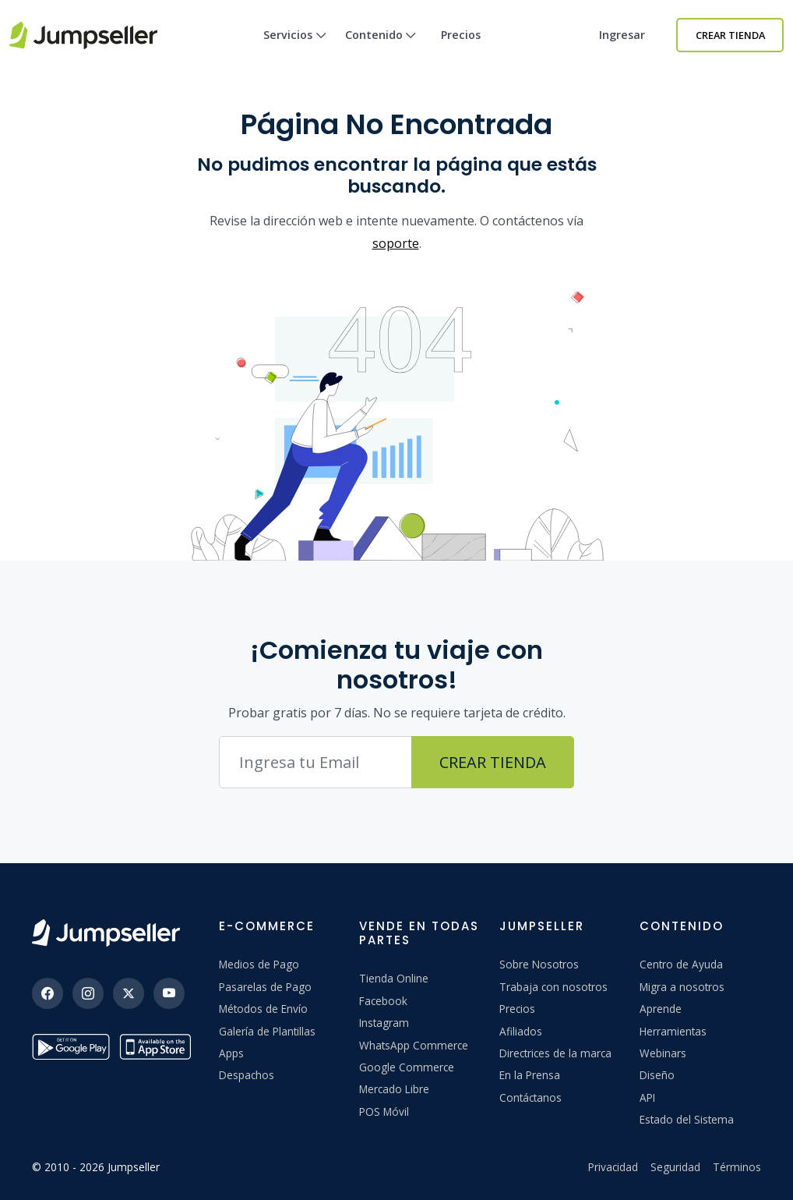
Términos (737, 1166)
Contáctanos (530, 1097)
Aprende (661, 1008)
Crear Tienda (730, 35)
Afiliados (520, 1031)
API (647, 1097)
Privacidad (613, 1166)
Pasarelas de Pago (265, 986)
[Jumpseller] (106, 933)
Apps (231, 1053)
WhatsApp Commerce (413, 1045)
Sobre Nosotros (539, 964)
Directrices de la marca (555, 1053)
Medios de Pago (259, 964)
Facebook (383, 1000)
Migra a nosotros (682, 986)
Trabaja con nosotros (553, 986)
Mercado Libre (394, 1088)
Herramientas (673, 1031)
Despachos (246, 1074)
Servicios (294, 48)
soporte (395, 243)
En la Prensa (529, 1074)
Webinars (663, 1053)
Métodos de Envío (263, 1008)
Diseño (657, 1074)
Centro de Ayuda (681, 964)
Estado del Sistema (687, 1119)
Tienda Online (393, 978)
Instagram (384, 1022)
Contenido (381, 48)
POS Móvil (384, 1111)
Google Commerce (406, 1067)
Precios (461, 34)
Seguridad (675, 1166)
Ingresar (622, 34)
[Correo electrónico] (315, 762)
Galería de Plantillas (267, 1031)
